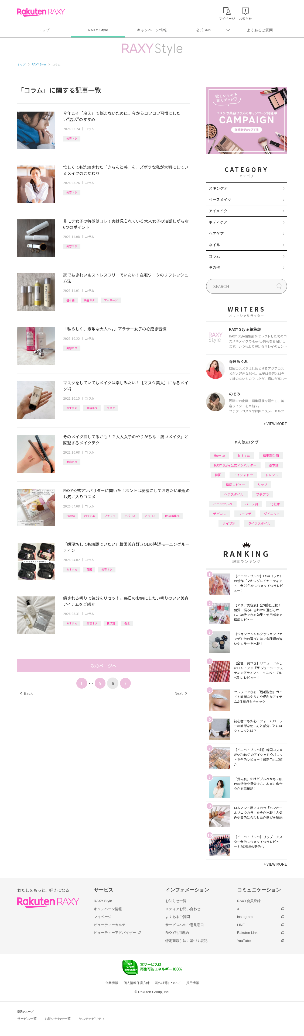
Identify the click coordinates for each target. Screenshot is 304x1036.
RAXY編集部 (172, 516)
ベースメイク (220, 199)
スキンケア (218, 188)
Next (181, 693)
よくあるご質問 (260, 30)
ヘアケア (216, 233)
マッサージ (111, 300)
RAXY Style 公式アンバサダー (235, 465)
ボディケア (218, 222)
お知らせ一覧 (175, 901)
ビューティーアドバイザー (115, 933)
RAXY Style (98, 30)
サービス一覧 (27, 1019)
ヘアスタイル (234, 494)
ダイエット (272, 513)
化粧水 (275, 504)
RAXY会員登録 (249, 901)
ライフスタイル (259, 523)
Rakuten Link (247, 933)
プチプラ (109, 516)
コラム (89, 128)
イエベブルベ (223, 504)
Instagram (245, 917)
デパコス (130, 516)
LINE (241, 925)
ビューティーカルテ (109, 925)
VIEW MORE (275, 423)
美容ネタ (71, 138)
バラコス (150, 516)
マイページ (102, 917)
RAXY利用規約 (177, 933)
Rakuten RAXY (41, 12)
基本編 (70, 300)
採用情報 (192, 983)
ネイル (214, 244)
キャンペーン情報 (152, 30)
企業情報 (111, 983)
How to (70, 516)
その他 (214, 267)
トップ (44, 30)
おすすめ (71, 408)
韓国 (89, 569)
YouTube (244, 941)
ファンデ (244, 513)
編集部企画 (271, 455)
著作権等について (168, 983)
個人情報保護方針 (136, 983)
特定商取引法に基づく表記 (186, 941)
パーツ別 (251, 504)
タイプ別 (229, 523)
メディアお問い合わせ (182, 909)
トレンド (271, 474)
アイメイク (218, 210)
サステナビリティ (92, 1019)
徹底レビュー (235, 484)
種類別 (111, 623)
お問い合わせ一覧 (58, 1019)
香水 (127, 623)
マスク (111, 408)
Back (26, 693)
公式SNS (203, 30)
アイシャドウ (243, 474)
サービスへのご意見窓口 (184, 925)
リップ (262, 484)
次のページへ (104, 665)
